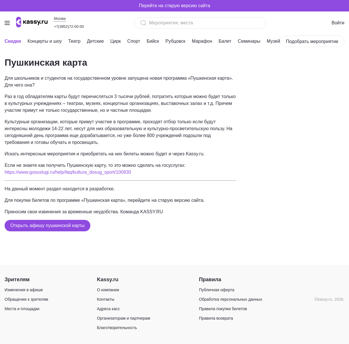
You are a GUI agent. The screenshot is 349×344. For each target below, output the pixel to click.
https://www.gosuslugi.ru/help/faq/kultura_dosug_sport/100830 (68, 172)
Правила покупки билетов (223, 308)
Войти (338, 22)
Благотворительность (117, 327)
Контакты (105, 299)
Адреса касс (108, 308)
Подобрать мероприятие (312, 41)
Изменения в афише (24, 290)
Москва (60, 19)
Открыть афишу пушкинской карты (47, 225)
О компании (108, 290)
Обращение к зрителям (26, 299)
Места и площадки (22, 308)
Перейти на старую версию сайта (174, 5)
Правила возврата (216, 318)
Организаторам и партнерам (123, 318)
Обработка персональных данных (230, 299)
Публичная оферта (217, 290)
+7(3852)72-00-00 (69, 26)
